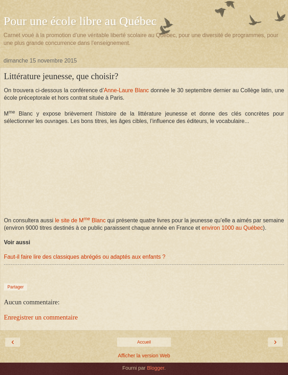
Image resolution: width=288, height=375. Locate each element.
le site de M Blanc (79, 220)
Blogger (155, 368)
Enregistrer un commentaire (41, 317)
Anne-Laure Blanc (126, 90)
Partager (15, 287)
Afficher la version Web (144, 355)
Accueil (144, 342)
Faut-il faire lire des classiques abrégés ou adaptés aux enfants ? (85, 257)
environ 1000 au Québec (232, 228)
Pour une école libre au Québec (80, 21)
